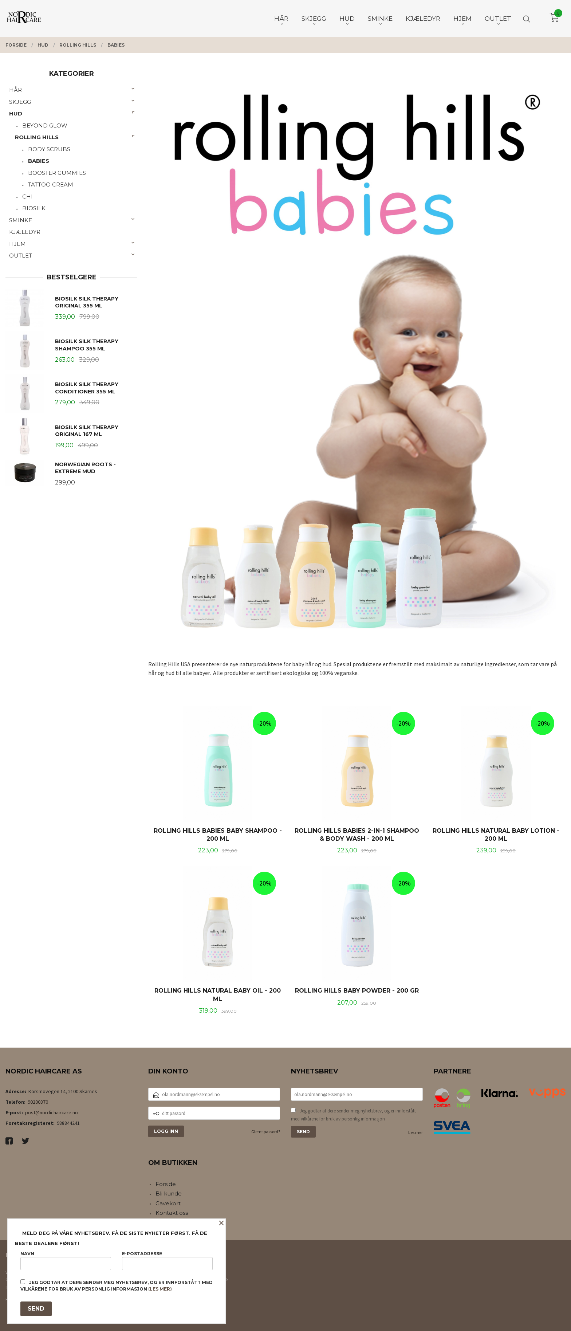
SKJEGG (20, 101)
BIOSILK (34, 208)
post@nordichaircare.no (51, 1112)
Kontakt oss (171, 1212)
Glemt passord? (265, 1131)
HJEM (17, 243)
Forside (165, 1184)
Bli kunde (168, 1193)
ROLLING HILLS (37, 137)
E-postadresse (167, 1260)
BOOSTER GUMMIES (57, 172)
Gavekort (168, 1203)
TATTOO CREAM (50, 184)
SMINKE (20, 220)
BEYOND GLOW (44, 125)
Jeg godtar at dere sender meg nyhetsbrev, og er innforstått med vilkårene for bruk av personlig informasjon (353, 1115)
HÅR (15, 89)
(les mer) (160, 1289)
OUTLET (20, 255)
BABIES (38, 160)
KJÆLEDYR (24, 231)
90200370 (38, 1102)
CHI (27, 196)
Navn (65, 1260)
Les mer (415, 1132)
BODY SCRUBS (49, 149)
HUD (15, 113)
